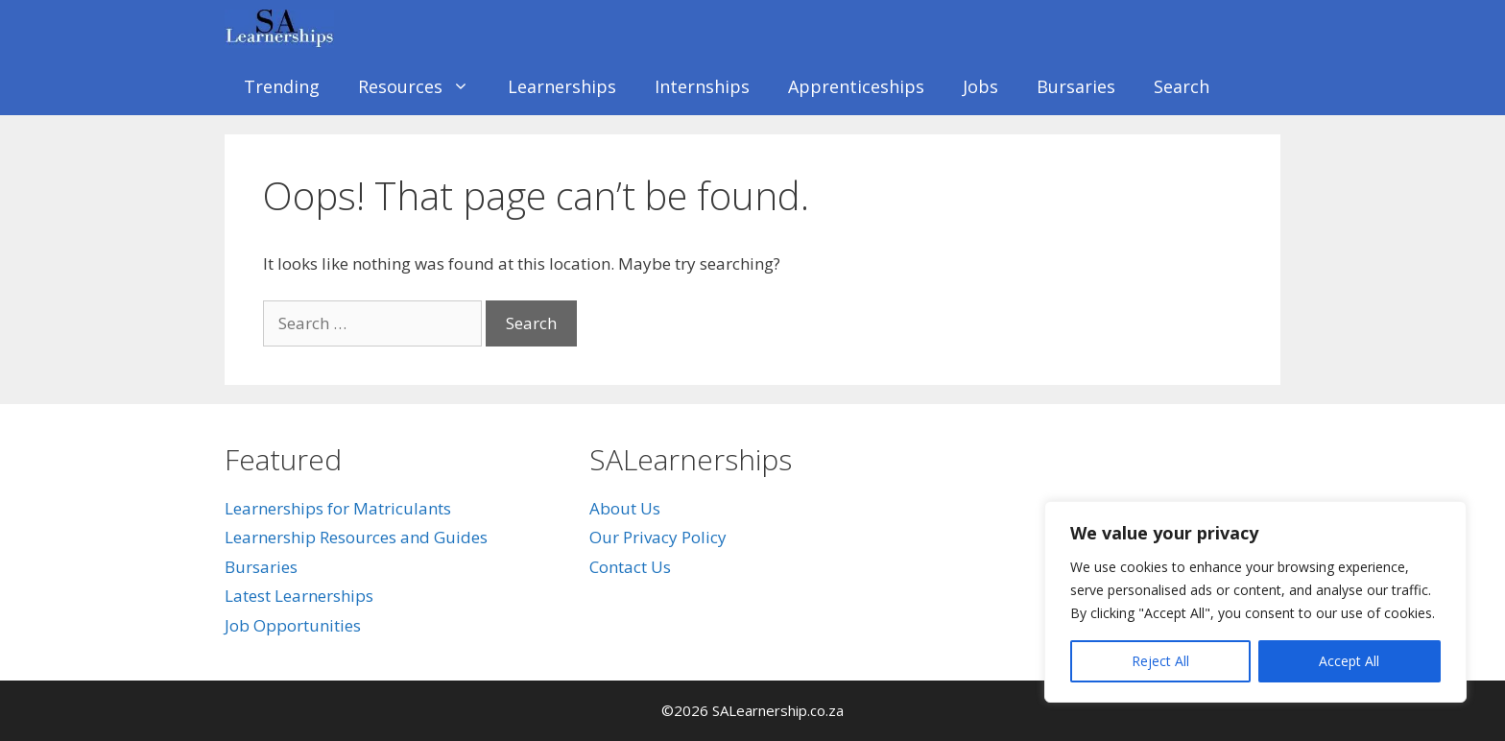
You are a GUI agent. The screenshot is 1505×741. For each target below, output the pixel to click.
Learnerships (562, 86)
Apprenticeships (856, 86)
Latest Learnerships (299, 596)
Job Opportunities (293, 625)
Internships (702, 86)
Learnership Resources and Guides (356, 537)
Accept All (1349, 661)
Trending (282, 86)
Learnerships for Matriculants (338, 508)
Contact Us (630, 567)
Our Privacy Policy (658, 537)
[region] (1255, 602)
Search (1181, 86)
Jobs (980, 86)
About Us (624, 508)
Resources (423, 86)
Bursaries (1076, 86)
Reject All (1160, 661)
